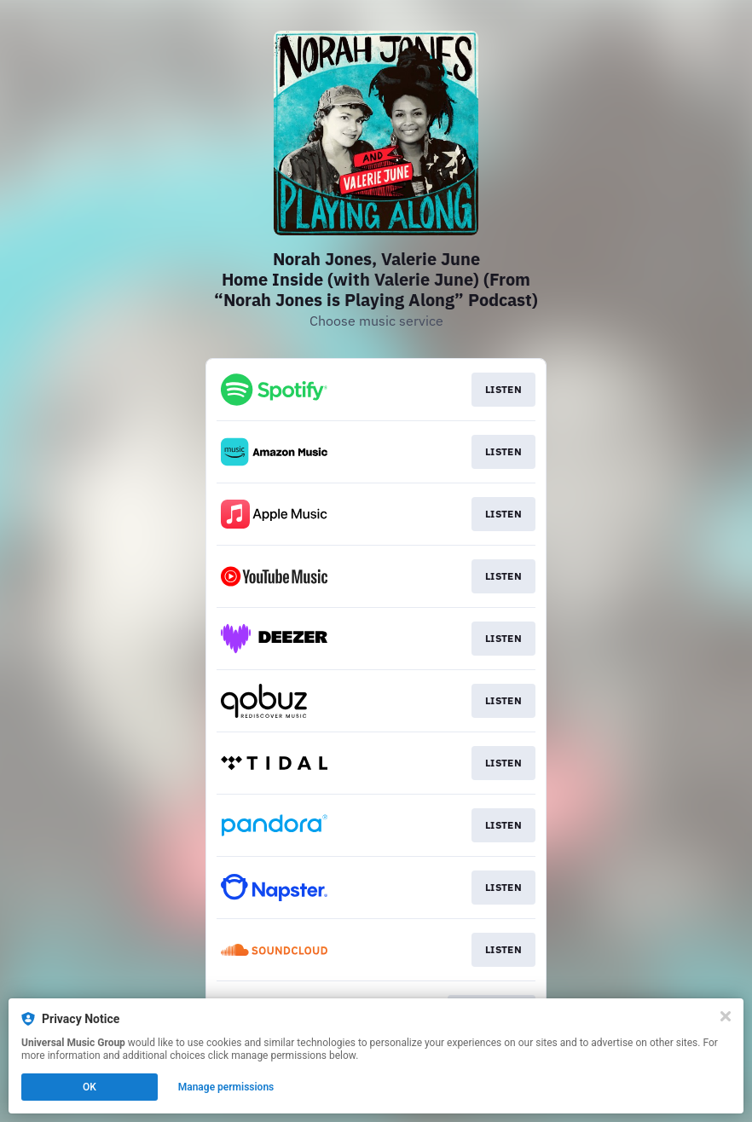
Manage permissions (226, 1087)
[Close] (725, 1016)
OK (89, 1087)
